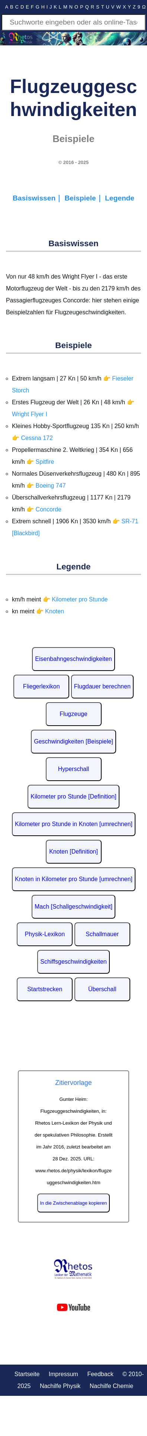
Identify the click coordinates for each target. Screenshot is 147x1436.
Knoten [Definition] (73, 851)
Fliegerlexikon (41, 686)
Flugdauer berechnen (102, 686)
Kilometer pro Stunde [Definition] (73, 796)
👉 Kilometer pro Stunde (75, 599)
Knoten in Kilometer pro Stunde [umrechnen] (73, 879)
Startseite (27, 1374)
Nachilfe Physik (60, 1386)
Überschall (102, 989)
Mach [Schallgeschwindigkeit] (73, 906)
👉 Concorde (43, 509)
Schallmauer (102, 934)
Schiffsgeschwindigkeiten (73, 961)
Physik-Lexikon (45, 934)
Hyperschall (73, 769)
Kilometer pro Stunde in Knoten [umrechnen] (73, 824)
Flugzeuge (73, 714)
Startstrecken (44, 989)
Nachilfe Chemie (111, 1386)
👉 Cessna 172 (32, 438)
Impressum (63, 1374)
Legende (119, 198)
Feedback (100, 1374)
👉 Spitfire (40, 462)
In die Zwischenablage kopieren (73, 1203)
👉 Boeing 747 (45, 485)
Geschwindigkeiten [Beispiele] (73, 741)
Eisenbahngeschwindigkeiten (73, 659)
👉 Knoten (50, 611)
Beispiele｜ (85, 198)
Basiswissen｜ (39, 198)
